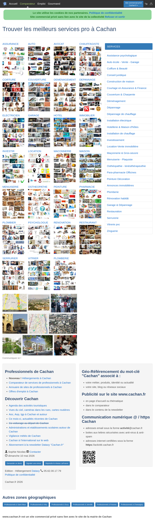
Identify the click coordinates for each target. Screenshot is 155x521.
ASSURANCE (10, 43)
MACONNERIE (62, 151)
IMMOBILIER (87, 115)
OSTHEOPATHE (37, 186)
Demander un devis (14, 463)
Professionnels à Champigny (132, 505)
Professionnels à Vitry (38, 505)
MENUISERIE (10, 186)
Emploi (41, 3)
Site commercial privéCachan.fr (133, 4)
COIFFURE (9, 79)
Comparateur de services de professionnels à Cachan (40, 382)
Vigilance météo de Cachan (25, 435)
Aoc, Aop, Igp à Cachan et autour (28, 414)
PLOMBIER (9, 222)
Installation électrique (119, 120)
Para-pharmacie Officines (121, 172)
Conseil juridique (116, 75)
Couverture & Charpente (121, 94)
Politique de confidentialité (105, 12)
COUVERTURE (37, 79)
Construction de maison (120, 81)
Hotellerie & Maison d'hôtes (122, 127)
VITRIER (33, 258)
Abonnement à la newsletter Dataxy (36, 444)
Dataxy (36, 470)
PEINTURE (60, 186)
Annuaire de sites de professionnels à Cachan (35, 387)
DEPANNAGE (87, 79)
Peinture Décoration (118, 179)
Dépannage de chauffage (121, 114)
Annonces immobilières (120, 185)
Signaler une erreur (33, 463)
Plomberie (113, 192)
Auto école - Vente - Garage (123, 62)
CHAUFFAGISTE (89, 43)
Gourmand (54, 3)
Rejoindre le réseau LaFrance (56, 463)
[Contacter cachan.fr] (151, 3)
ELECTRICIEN (11, 115)
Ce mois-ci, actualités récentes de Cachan (33, 418)
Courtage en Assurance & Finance (126, 88)
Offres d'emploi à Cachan (23, 391)
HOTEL (58, 115)
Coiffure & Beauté (117, 68)
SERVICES (113, 46)
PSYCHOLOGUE (38, 222)
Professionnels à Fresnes (106, 505)
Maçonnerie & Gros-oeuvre (122, 153)
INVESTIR (8, 151)
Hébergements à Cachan (36, 378)
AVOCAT (59, 43)
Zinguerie (112, 231)
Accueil (13, 3)
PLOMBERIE (61, 258)
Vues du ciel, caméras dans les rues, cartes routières (39, 409)
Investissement (115, 140)
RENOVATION (62, 222)
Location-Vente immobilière (122, 146)
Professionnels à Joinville (82, 505)
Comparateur (27, 3)
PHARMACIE (87, 186)
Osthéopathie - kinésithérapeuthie (126, 166)
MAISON (84, 151)
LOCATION (34, 151)
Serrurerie (112, 218)
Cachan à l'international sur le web (28, 440)
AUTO (31, 43)
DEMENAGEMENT (65, 79)
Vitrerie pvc (113, 224)
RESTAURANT (88, 222)
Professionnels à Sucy (60, 505)
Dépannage (113, 107)
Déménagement (116, 101)
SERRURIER (10, 258)
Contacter (35, 451)
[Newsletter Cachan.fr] (146, 3)
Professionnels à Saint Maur (15, 505)
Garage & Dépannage (119, 205)
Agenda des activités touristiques (28, 405)
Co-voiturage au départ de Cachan (29, 423)
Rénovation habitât (118, 198)
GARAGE (33, 115)
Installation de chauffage (121, 133)
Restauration (114, 211)
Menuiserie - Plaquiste (120, 159)
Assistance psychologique (122, 55)
